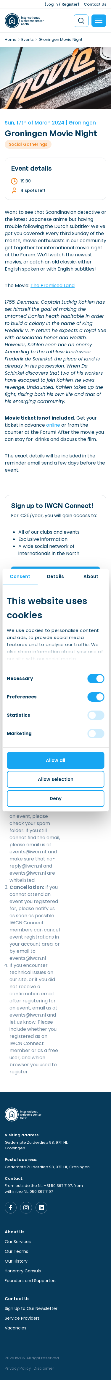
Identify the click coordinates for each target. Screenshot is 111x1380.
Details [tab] (55, 576)
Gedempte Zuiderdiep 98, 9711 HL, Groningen (36, 1145)
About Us (15, 1232)
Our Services (18, 1242)
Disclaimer (44, 1368)
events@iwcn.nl (27, 851)
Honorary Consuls (23, 1271)
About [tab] (90, 576)
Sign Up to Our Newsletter (31, 1308)
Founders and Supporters (31, 1281)
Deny (56, 798)
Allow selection (55, 779)
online (53, 425)
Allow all (55, 760)
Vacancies (15, 1328)
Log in (52, 4)
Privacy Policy (18, 1368)
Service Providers (22, 1318)
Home (11, 39)
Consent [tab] (20, 576)
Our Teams (16, 1251)
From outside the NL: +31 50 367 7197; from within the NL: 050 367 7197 (44, 1188)
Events (27, 39)
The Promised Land (52, 285)
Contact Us (95, 4)
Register (70, 4)
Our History (16, 1261)
